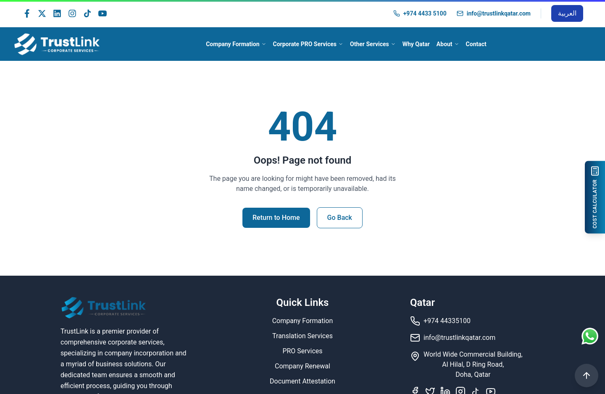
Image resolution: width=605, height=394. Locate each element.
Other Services (373, 44)
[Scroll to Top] (586, 375)
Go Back (339, 218)
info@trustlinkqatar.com (499, 13)
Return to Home (276, 218)
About (448, 44)
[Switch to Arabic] (567, 13)
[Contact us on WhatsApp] (589, 339)
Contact (476, 44)
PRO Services (302, 351)
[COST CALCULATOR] (596, 197)
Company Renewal (302, 366)
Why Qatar (416, 44)
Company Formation (236, 44)
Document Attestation (302, 381)
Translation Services (302, 336)
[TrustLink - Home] (57, 44)
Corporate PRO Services (308, 44)
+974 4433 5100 (425, 13)
